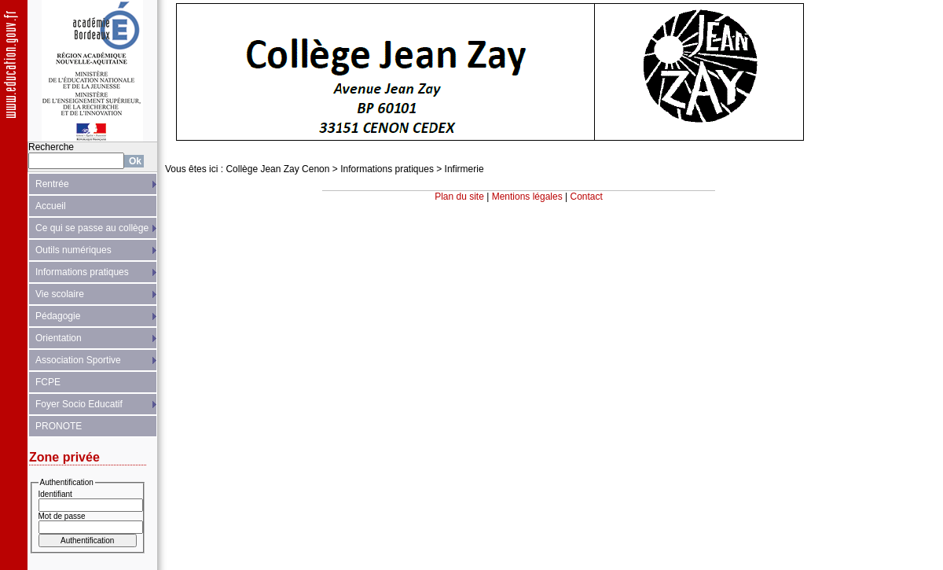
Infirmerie (464, 169)
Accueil (50, 205)
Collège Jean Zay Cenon (277, 169)
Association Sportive (78, 360)
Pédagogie (57, 316)
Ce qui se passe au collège (92, 228)
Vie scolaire (59, 294)
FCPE (48, 382)
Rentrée (52, 183)
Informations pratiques (82, 272)
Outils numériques (73, 250)
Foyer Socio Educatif (79, 404)
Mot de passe (62, 516)
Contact (587, 196)
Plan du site (459, 196)
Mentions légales (527, 196)
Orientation (58, 338)
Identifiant (55, 494)
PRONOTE (58, 426)
